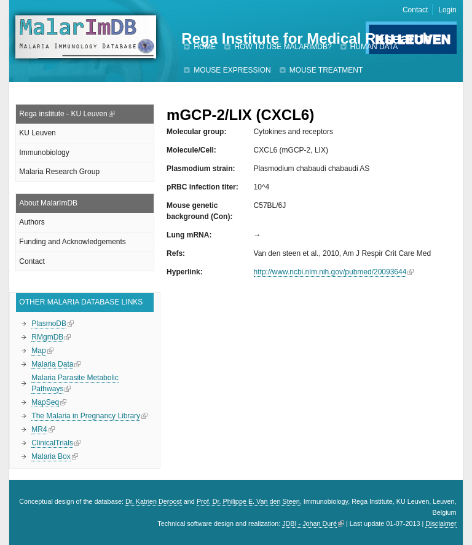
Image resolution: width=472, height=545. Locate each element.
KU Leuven (37, 133)
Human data (374, 46)
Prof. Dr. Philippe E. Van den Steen (248, 501)
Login (447, 10)
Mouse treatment (326, 70)
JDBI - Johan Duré (309, 523)
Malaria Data (52, 364)
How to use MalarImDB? (282, 46)
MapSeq (45, 402)
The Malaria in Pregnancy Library (85, 416)
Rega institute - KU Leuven (63, 113)
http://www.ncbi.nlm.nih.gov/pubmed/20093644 (330, 272)
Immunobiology (44, 152)
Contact (415, 10)
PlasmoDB (48, 323)
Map (38, 350)
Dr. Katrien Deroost (153, 501)
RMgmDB (47, 337)
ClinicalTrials (52, 443)
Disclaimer (440, 523)
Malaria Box (50, 456)
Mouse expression (232, 70)
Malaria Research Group (59, 171)
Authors (31, 222)
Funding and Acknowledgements (72, 241)
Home (205, 46)
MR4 (39, 429)
